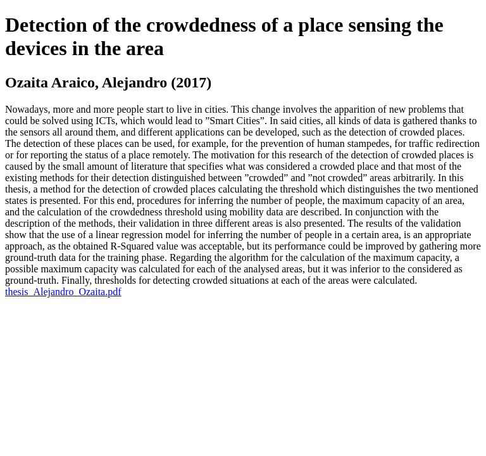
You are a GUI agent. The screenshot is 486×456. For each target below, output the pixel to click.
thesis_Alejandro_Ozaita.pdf (63, 291)
